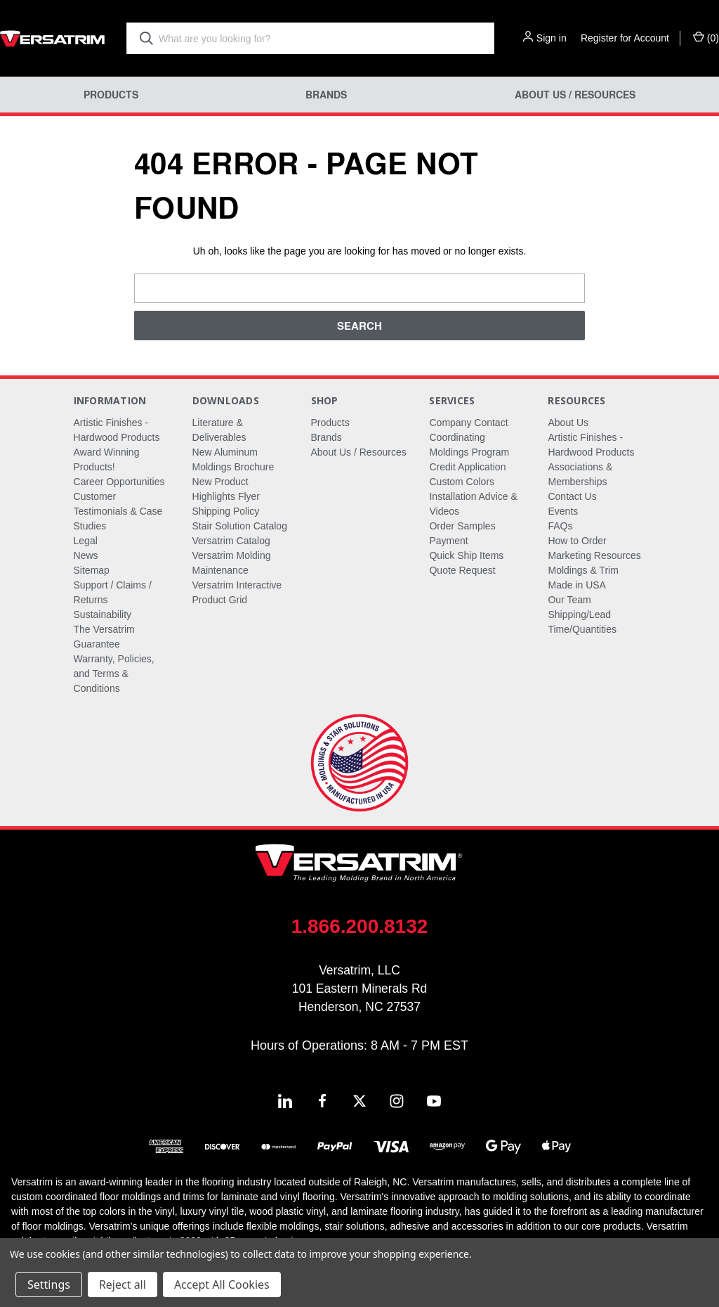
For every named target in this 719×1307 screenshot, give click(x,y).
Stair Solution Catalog (239, 526)
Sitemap (92, 570)
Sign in (551, 38)
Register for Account (625, 38)
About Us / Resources (575, 94)
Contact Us (572, 496)
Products (111, 94)
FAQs (560, 526)
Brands (326, 94)
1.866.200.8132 (359, 926)
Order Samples (462, 526)
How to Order (577, 540)
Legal (86, 540)
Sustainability (103, 614)
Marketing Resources (594, 555)
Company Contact (468, 422)
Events (563, 511)
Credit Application (467, 466)
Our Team (569, 599)
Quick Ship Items (466, 555)
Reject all (122, 1284)
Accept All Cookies (222, 1284)
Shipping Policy (226, 511)
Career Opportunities (119, 481)
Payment (448, 540)
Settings (48, 1284)
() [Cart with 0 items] (706, 37)
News (86, 555)
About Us (568, 422)
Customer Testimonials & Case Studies (118, 511)
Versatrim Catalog (231, 540)
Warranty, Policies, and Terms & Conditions (114, 673)
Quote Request (462, 570)
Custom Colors (461, 481)
